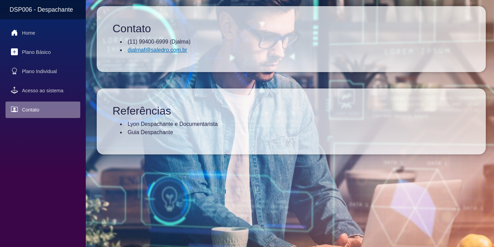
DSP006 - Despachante (41, 9)
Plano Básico (31, 51)
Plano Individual (34, 71)
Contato (25, 109)
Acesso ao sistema (37, 90)
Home (23, 32)
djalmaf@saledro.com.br (157, 50)
